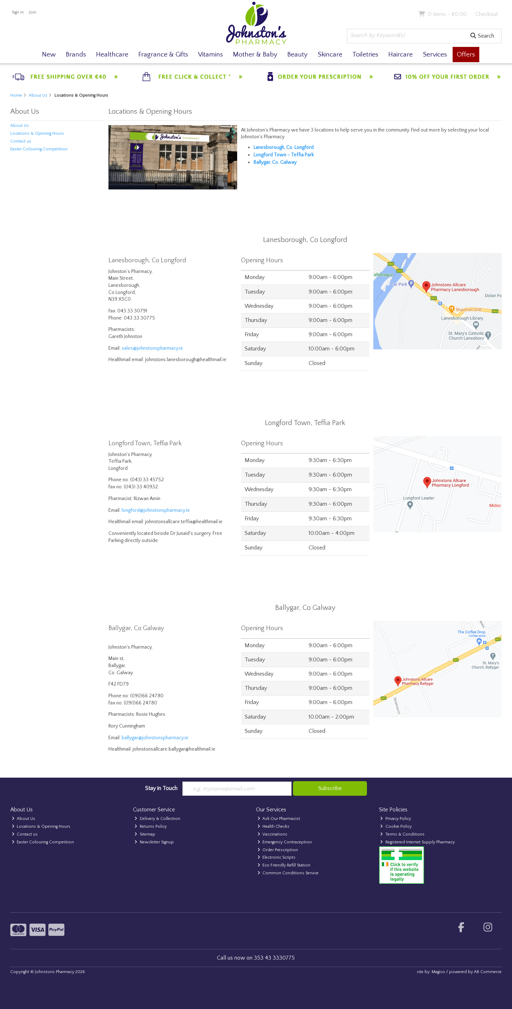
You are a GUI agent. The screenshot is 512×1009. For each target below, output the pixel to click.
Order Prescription (277, 850)
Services (435, 54)
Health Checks (273, 826)
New (49, 54)
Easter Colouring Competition (39, 149)
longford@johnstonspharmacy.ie (156, 510)
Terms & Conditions (402, 834)
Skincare (330, 54)
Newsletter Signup (154, 842)
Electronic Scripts (276, 857)
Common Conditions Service (288, 873)
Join (32, 12)
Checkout (486, 14)
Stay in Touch (161, 788)
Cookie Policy (396, 826)
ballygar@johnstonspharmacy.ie (155, 738)
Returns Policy (150, 826)
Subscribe (330, 788)
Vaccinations (272, 834)
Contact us (20, 141)
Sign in (18, 12)
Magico (438, 972)
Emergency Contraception (284, 842)
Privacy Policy (395, 818)
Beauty (297, 54)
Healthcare (112, 54)
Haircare (400, 54)
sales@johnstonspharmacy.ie (152, 348)
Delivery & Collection (157, 818)
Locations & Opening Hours (37, 133)
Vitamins (210, 54)
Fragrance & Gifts (163, 54)
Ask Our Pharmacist (278, 818)
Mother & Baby (255, 54)
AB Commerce (488, 972)
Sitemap (144, 834)
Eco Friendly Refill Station (284, 865)
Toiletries (365, 54)
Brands (76, 54)
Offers (466, 54)
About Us (19, 125)
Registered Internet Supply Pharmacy (417, 842)
